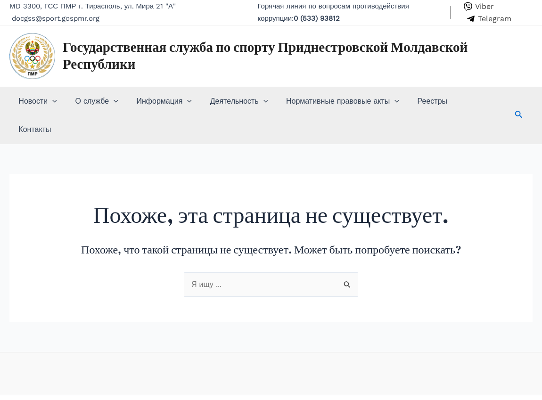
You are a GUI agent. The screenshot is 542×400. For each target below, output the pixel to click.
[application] (51, 101)
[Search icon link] (499, 102)
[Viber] (478, 6)
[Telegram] (488, 19)
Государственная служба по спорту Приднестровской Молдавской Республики (265, 55)
